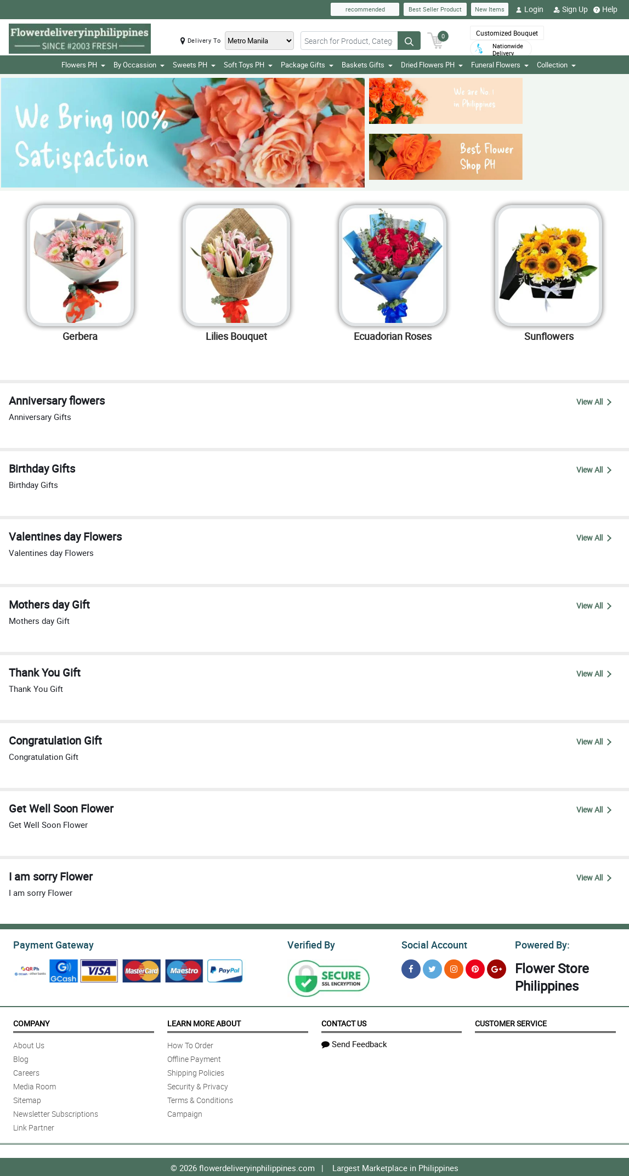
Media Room (34, 1085)
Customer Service (511, 1021)
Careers (26, 1071)
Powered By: (540, 943)
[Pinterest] (475, 967)
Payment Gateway (49, 943)
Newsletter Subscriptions (55, 1112)
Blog (21, 1057)
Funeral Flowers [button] (500, 65)
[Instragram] (453, 967)
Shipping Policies (195, 1071)
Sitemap (27, 1098)
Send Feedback (354, 1042)
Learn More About (204, 1021)
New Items (490, 9)
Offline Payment (194, 1057)
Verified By (310, 943)
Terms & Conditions (200, 1098)
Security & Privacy (197, 1085)
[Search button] (409, 40)
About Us (28, 1043)
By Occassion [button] (139, 65)
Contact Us (343, 1021)
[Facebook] (411, 967)
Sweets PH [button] (194, 65)
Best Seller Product (435, 9)
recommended (365, 9)
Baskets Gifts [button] (367, 65)
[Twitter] (432, 967)
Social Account (431, 943)
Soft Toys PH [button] (248, 65)
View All (593, 401)
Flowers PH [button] (83, 65)
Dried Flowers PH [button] (432, 65)
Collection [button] (556, 65)
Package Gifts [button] (307, 65)
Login (529, 9)
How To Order (190, 1043)
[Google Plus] (496, 967)
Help (605, 9)
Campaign (184, 1112)
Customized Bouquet (507, 33)
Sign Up (570, 9)
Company (31, 1021)
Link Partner (33, 1126)
